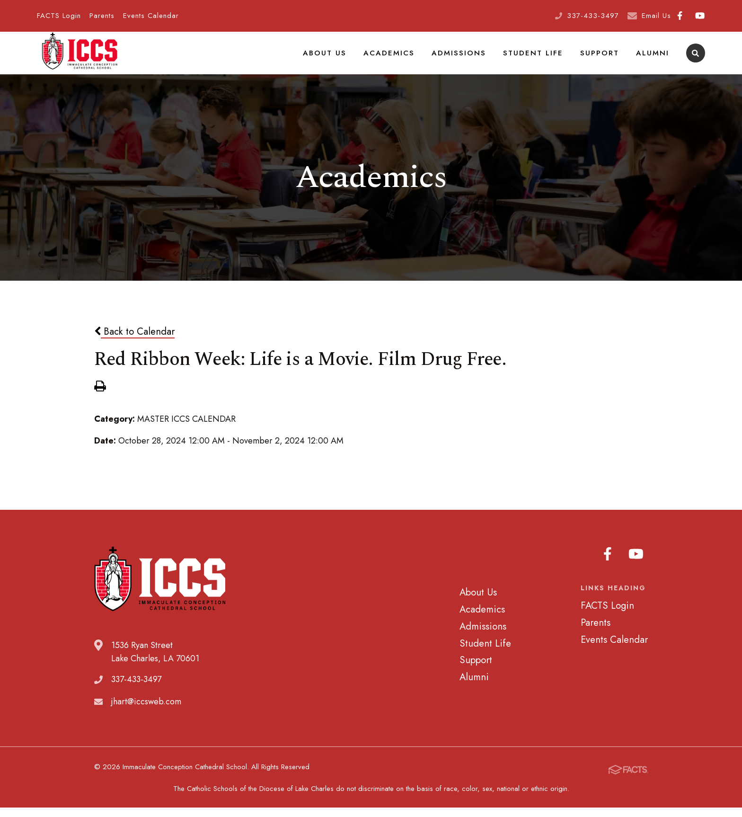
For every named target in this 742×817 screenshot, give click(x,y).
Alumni (653, 58)
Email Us (656, 15)
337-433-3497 (593, 15)
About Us (343, 58)
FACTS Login (59, 15)
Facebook (679, 15)
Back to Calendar (134, 343)
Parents (102, 15)
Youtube (700, 15)
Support (603, 58)
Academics (404, 58)
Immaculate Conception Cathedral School (79, 59)
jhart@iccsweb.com (146, 713)
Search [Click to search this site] (695, 59)
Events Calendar (151, 15)
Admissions (470, 58)
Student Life (540, 58)
